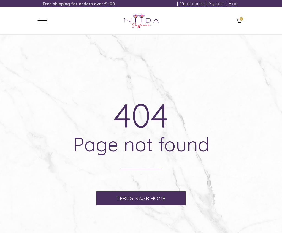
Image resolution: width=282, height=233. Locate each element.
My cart (216, 3)
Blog (233, 3)
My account (192, 3)
